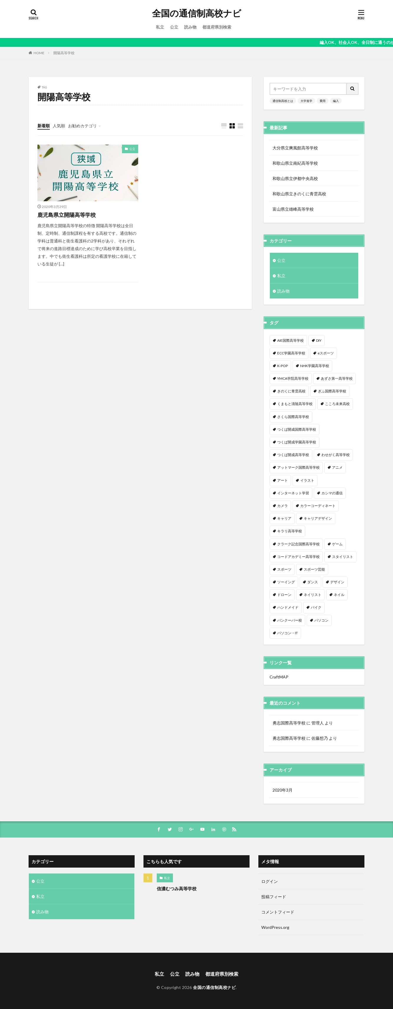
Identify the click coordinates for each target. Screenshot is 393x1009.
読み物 (190, 26)
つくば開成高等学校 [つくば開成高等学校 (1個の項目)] (293, 455)
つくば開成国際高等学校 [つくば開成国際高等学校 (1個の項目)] (296, 429)
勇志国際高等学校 (289, 722)
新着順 (43, 125)
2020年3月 (283, 789)
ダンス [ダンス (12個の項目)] (312, 582)
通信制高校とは (283, 101)
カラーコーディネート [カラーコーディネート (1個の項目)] (318, 505)
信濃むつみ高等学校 (176, 888)
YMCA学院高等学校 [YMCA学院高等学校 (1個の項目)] (292, 378)
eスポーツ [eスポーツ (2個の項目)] (326, 353)
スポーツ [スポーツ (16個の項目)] (284, 569)
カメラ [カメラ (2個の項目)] (282, 505)
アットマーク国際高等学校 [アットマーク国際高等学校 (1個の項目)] (298, 467)
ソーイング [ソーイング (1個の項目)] (286, 582)
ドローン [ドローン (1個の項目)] (284, 594)
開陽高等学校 (64, 53)
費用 (323, 101)
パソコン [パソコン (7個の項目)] (321, 620)
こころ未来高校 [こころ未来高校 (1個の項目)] (337, 404)
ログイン (269, 881)
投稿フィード (273, 896)
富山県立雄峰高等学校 (293, 209)
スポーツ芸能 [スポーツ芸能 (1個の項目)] (314, 569)
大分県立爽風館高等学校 (295, 147)
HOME (39, 53)
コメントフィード (277, 911)
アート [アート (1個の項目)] (282, 480)
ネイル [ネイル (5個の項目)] (339, 594)
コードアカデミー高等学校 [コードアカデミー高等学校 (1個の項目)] (298, 556)
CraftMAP (279, 676)
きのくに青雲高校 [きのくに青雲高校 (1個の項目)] (291, 391)
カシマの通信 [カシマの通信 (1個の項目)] (332, 493)
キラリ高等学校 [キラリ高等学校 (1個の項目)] (289, 531)
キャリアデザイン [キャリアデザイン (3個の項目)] (318, 518)
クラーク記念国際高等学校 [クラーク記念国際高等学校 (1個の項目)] (298, 544)
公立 (174, 26)
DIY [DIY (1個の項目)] (318, 340)
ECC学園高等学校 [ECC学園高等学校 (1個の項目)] (291, 353)
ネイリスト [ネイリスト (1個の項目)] (312, 594)
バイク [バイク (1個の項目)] (316, 607)
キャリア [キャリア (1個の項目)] (284, 518)
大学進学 (306, 101)
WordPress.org (275, 927)
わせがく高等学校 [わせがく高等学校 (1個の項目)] (335, 455)
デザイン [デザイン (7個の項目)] (337, 582)
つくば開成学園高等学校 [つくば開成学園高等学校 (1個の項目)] (296, 442)
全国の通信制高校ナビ (196, 13)
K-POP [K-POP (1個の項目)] (282, 366)
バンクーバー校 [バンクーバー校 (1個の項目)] (289, 620)
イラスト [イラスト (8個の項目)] (307, 480)
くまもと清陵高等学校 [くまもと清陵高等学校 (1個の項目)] (295, 404)
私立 (160, 26)
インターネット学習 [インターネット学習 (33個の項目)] (293, 493)
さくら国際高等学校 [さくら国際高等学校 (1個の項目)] (293, 417)
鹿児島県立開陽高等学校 (66, 215)
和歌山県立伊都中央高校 (295, 178)
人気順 (59, 125)
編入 (336, 101)
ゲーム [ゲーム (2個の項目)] (337, 544)
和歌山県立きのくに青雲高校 (299, 193)
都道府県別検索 (216, 26)
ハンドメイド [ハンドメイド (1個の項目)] (287, 607)
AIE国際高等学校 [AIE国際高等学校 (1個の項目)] (290, 340)
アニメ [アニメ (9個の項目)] (337, 467)
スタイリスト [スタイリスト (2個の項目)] (342, 556)
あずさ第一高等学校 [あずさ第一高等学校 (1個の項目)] (337, 378)
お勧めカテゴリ (82, 125)
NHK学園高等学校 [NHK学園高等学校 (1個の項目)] (314, 366)
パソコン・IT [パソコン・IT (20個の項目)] (287, 633)
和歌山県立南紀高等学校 (295, 163)
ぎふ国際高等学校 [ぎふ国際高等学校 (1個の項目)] (332, 391)
